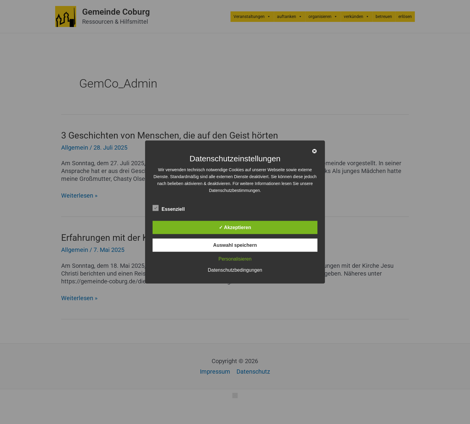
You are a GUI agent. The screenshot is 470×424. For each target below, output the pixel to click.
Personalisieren (235, 258)
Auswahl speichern (235, 245)
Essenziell (169, 208)
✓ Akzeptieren (235, 227)
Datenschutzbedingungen (235, 270)
